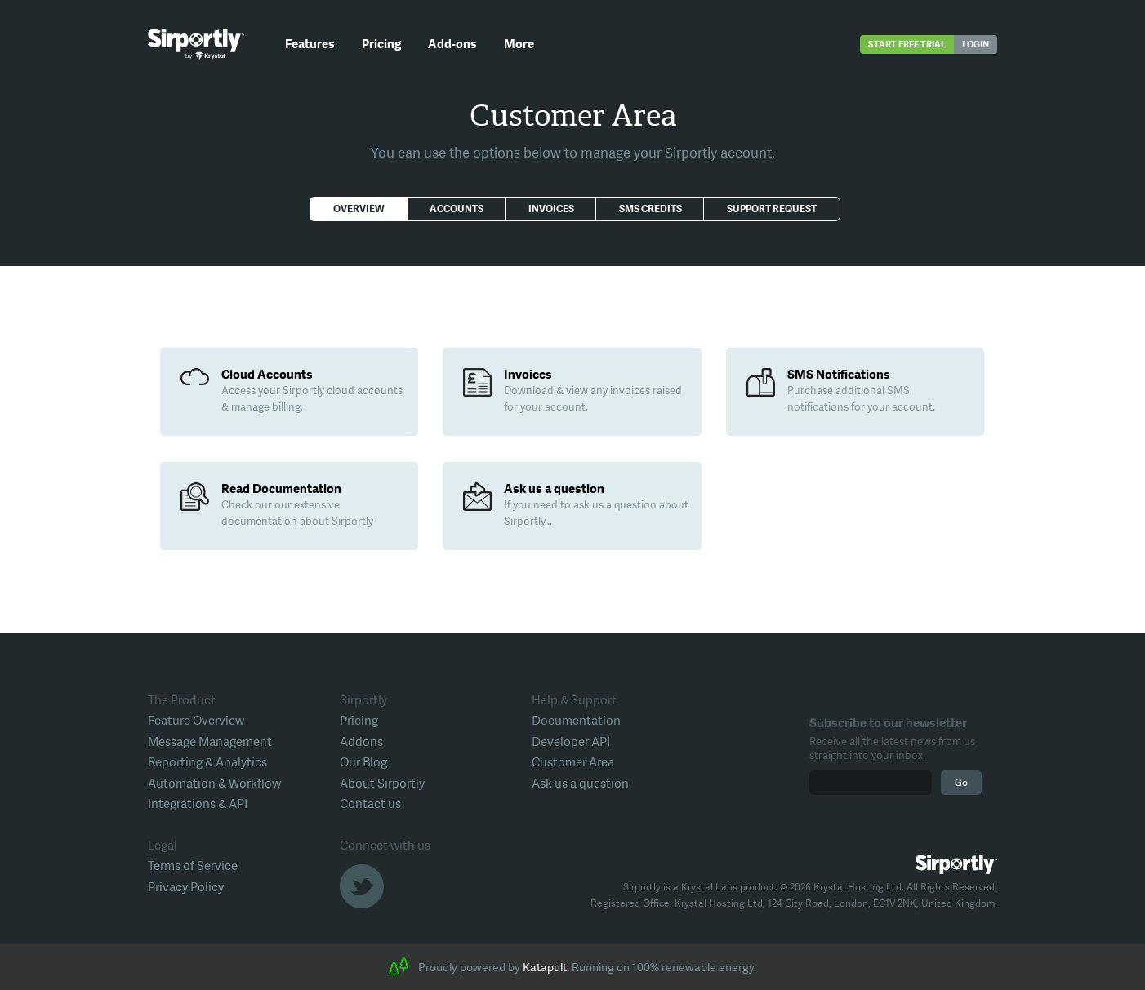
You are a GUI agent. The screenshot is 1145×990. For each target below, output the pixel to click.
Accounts (456, 208)
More (519, 44)
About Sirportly (382, 783)
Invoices (551, 208)
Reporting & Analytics (207, 762)
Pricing (381, 44)
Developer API (571, 742)
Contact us (370, 804)
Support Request (772, 208)
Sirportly (196, 44)
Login (975, 44)
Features (310, 44)
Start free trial (907, 44)
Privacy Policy (186, 887)
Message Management (210, 742)
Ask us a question (580, 783)
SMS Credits (650, 208)
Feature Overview (196, 721)
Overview (359, 208)
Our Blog (363, 762)
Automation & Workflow (214, 783)
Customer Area (573, 762)
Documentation (576, 721)
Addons (361, 742)
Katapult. (546, 967)
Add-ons (452, 44)
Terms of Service (193, 866)
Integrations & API (197, 804)
